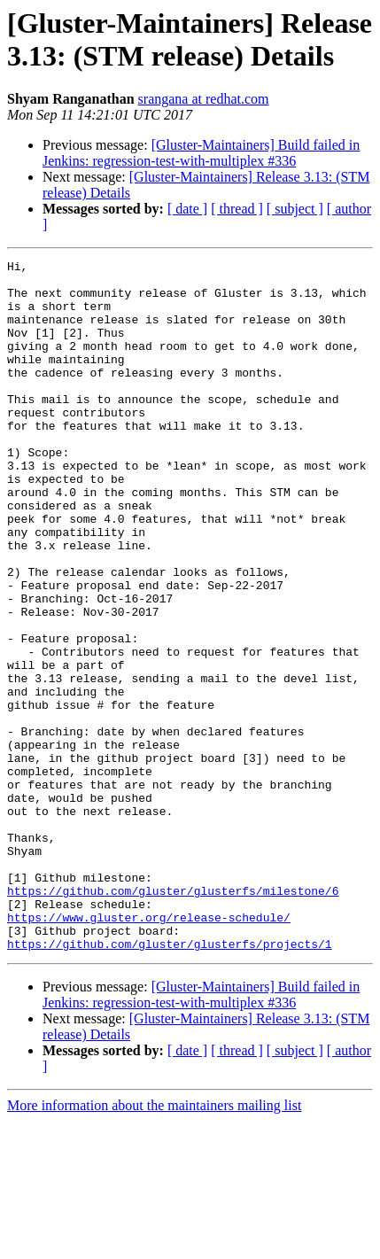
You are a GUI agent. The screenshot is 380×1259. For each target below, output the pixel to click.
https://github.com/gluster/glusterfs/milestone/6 (172, 1018)
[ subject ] (295, 208)
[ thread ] (237, 208)
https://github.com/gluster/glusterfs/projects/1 (169, 1082)
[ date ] (187, 208)
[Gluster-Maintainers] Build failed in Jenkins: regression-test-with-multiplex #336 (201, 152)
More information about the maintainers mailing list (154, 1243)
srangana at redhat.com (203, 98)
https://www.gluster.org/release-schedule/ (149, 1050)
